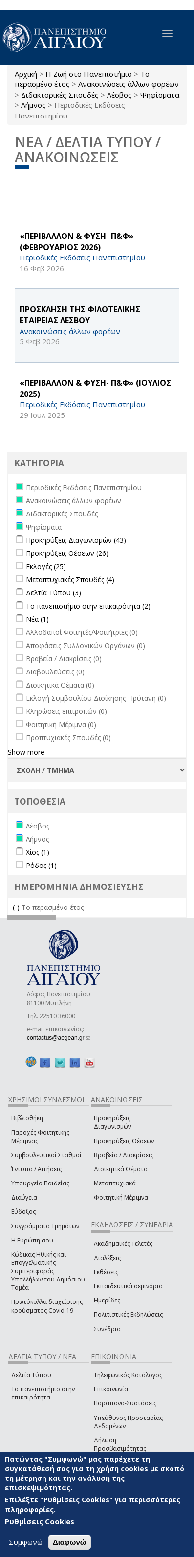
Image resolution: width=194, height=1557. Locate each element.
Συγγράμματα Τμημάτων (45, 1226)
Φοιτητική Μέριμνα (121, 1197)
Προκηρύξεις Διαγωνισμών (112, 1122)
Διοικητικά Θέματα (121, 1169)
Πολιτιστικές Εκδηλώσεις (128, 1314)
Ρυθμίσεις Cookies (39, 1522)
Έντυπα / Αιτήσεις (36, 1169)
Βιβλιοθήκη (27, 1118)
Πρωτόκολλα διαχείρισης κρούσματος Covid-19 (47, 1306)
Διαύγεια (24, 1197)
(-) (17, 907)
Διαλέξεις (107, 1258)
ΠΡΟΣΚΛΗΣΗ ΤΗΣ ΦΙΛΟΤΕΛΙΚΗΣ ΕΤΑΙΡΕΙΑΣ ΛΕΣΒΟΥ (80, 315)
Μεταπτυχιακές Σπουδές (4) (70, 579)
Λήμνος (33, 105)
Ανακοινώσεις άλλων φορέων (128, 84)
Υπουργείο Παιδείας (40, 1183)
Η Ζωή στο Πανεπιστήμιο (88, 74)
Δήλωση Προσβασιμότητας (120, 1444)
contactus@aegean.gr (58, 1037)
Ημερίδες (107, 1300)
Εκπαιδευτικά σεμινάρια (128, 1286)
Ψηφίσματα (159, 94)
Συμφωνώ (26, 1542)
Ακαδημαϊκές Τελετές (123, 1244)
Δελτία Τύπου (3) (53, 592)
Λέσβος (119, 94)
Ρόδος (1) (41, 865)
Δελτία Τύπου (31, 1375)
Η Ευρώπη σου (32, 1240)
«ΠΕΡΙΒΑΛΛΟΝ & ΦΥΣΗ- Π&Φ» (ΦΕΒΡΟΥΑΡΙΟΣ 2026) (77, 242)
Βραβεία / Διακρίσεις (123, 1155)
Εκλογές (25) (46, 566)
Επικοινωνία (111, 1389)
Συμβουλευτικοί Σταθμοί (46, 1155)
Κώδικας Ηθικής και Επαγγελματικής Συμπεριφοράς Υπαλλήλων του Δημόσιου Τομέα (48, 1271)
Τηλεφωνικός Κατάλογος (128, 1375)
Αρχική (26, 74)
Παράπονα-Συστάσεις (125, 1403)
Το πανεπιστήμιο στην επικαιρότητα (43, 1393)
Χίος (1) (37, 852)
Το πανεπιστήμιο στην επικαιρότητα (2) (88, 606)
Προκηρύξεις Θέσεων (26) (67, 553)
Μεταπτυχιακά (115, 1183)
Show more (26, 752)
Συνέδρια (107, 1329)
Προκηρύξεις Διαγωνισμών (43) (76, 540)
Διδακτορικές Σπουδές (60, 94)
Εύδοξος (23, 1211)
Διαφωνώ (69, 1542)
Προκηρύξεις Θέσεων (124, 1141)
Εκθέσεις (106, 1272)
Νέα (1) (37, 619)
